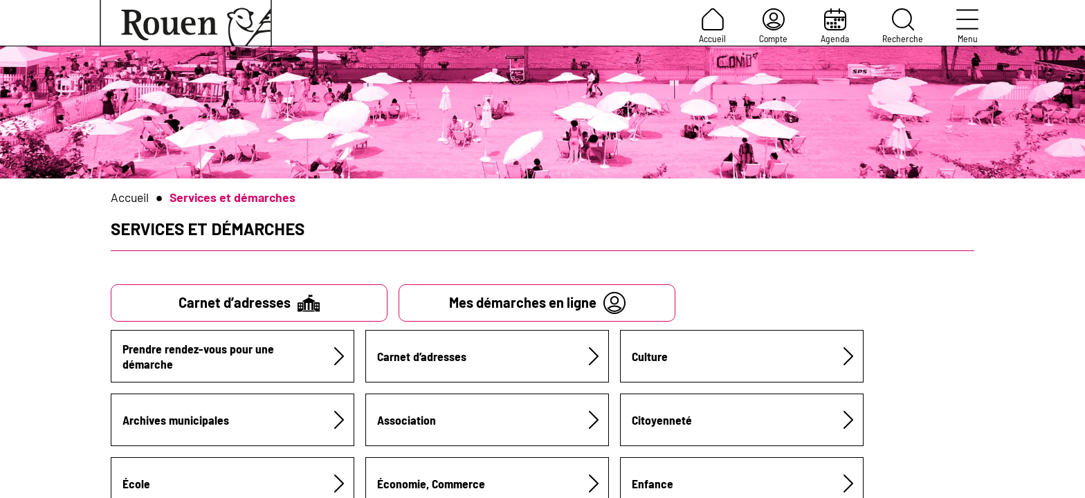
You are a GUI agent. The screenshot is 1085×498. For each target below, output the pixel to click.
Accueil (712, 26)
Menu (967, 26)
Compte (773, 26)
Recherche (902, 26)
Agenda (835, 26)
